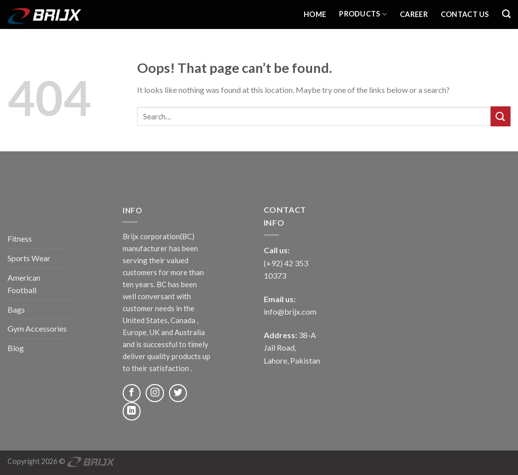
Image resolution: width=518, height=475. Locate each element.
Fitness (19, 238)
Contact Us (465, 14)
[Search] (506, 14)
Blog (15, 348)
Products (363, 14)
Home (315, 14)
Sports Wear (28, 258)
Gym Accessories (37, 328)
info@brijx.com (290, 311)
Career (414, 14)
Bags (16, 309)
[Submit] (501, 116)
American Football (23, 284)
